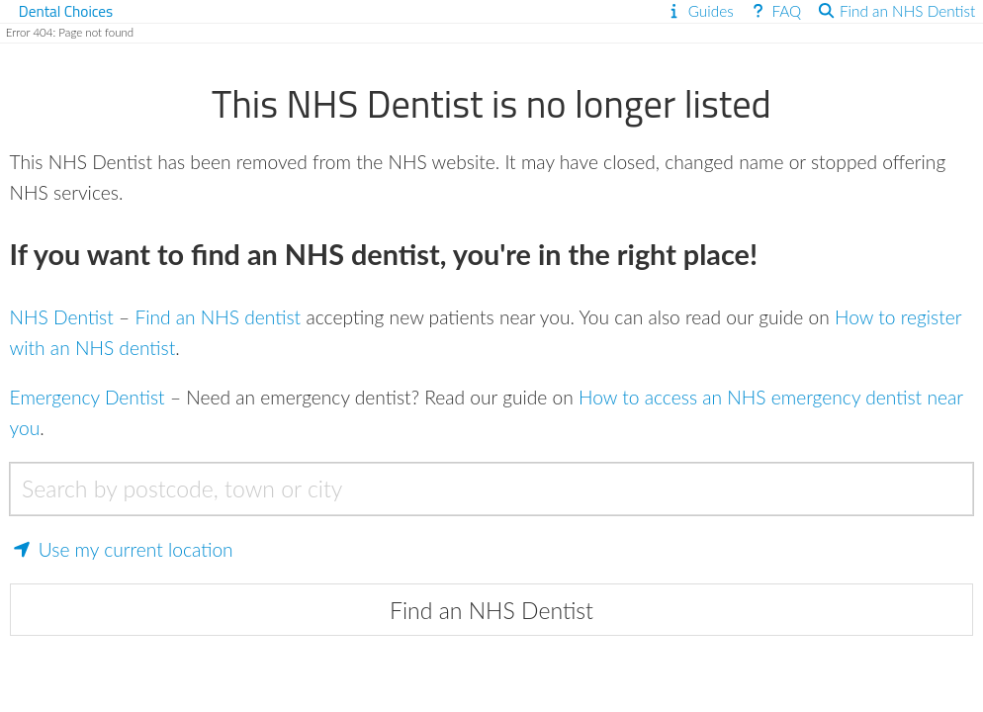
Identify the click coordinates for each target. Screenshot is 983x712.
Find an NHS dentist (217, 317)
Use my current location (121, 549)
